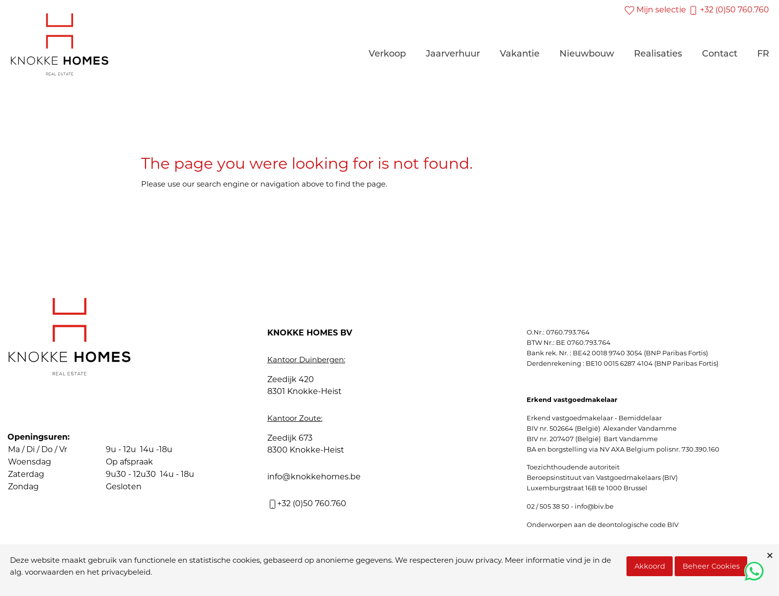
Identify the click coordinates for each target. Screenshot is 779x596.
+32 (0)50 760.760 (728, 9)
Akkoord (649, 566)
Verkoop (387, 54)
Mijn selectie (655, 9)
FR (763, 54)
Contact (719, 54)
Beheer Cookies (711, 566)
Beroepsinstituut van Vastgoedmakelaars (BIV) (602, 477)
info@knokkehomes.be (314, 476)
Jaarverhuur (453, 54)
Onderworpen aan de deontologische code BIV (603, 525)
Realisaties (658, 54)
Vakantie (520, 54)
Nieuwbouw (586, 54)
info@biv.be (594, 506)
